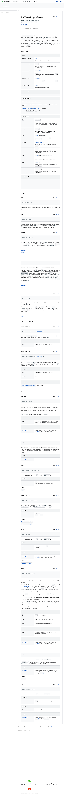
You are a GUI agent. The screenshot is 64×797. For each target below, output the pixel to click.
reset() (23, 252)
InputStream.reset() (26, 524)
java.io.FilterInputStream (29, 27)
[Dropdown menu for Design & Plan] (30, 1)
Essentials (15, 1)
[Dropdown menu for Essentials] (19, 1)
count (37, 64)
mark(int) (23, 250)
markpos (37, 78)
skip (37, 169)
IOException (25, 430)
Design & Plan (25, 1)
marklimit (38, 70)
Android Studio (58, 1)
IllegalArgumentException (28, 385)
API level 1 (58, 16)
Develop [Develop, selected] (35, 1)
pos (36, 85)
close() (37, 431)
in (41, 414)
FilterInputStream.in (26, 563)
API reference (5, 6)
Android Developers (24, 12)
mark (37, 135)
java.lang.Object (24, 24)
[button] (8, 14)
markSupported (39, 142)
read (37, 149)
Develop (31, 12)
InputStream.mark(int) (26, 521)
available (38, 119)
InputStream (36, 101)
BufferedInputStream (27, 101)
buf (36, 58)
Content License (53, 726)
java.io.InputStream (27, 25)
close (37, 129)
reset (37, 162)
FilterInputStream (31, 22)
